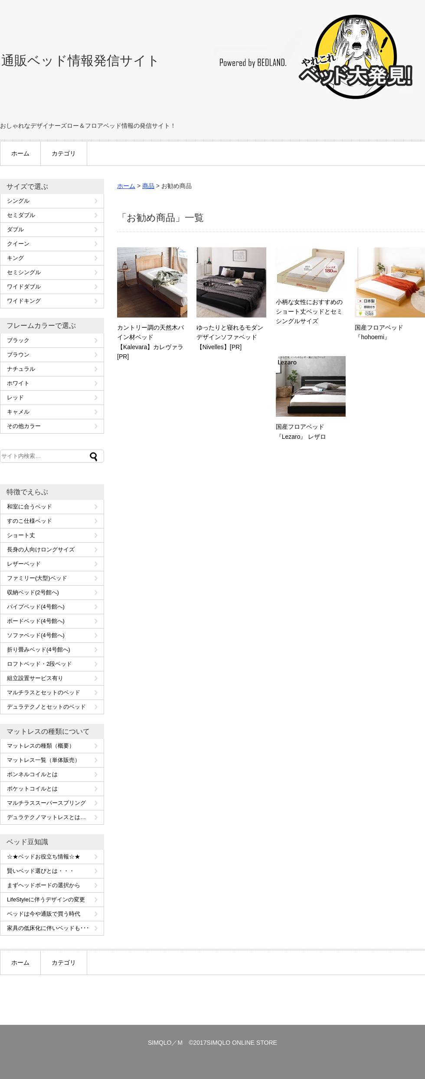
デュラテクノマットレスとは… (46, 817)
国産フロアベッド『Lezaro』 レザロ (301, 431)
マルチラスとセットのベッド (43, 692)
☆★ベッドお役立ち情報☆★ (43, 856)
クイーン (18, 243)
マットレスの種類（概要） (41, 745)
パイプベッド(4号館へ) (36, 606)
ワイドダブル (24, 286)
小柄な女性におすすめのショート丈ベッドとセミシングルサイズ (309, 311)
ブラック (18, 340)
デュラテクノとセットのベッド (46, 706)
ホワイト (18, 383)
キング (15, 258)
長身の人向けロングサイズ (41, 549)
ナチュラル (21, 369)
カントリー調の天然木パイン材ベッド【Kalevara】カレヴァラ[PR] (150, 342)
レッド (15, 397)
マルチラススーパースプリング (46, 803)
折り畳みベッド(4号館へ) (38, 649)
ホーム (20, 153)
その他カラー (24, 426)
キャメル (18, 411)
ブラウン (18, 354)
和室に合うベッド (29, 506)
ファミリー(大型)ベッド (37, 578)
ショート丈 (21, 535)
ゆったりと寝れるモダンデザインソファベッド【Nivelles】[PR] (229, 337)
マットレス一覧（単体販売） (43, 760)
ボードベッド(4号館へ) (36, 621)
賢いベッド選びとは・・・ (41, 871)
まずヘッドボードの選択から (43, 885)
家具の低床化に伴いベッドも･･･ (48, 928)
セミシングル (24, 272)
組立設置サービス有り (35, 678)
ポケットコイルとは (32, 788)
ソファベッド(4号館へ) (36, 635)
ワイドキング (24, 301)
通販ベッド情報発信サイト (80, 60)
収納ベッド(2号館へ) (33, 592)
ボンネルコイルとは (32, 774)
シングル (18, 201)
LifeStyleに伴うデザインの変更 (46, 899)
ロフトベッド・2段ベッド (39, 664)
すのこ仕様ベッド (29, 521)
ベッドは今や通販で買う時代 (43, 914)
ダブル (15, 229)
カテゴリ (64, 153)
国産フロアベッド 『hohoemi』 (379, 332)
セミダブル (21, 215)
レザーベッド (24, 564)
